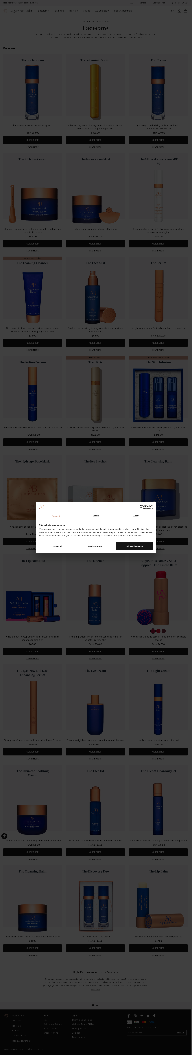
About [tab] (136, 516)
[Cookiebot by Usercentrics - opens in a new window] (141, 507)
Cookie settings (96, 546)
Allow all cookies (134, 546)
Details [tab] (96, 516)
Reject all (57, 546)
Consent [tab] (56, 516)
